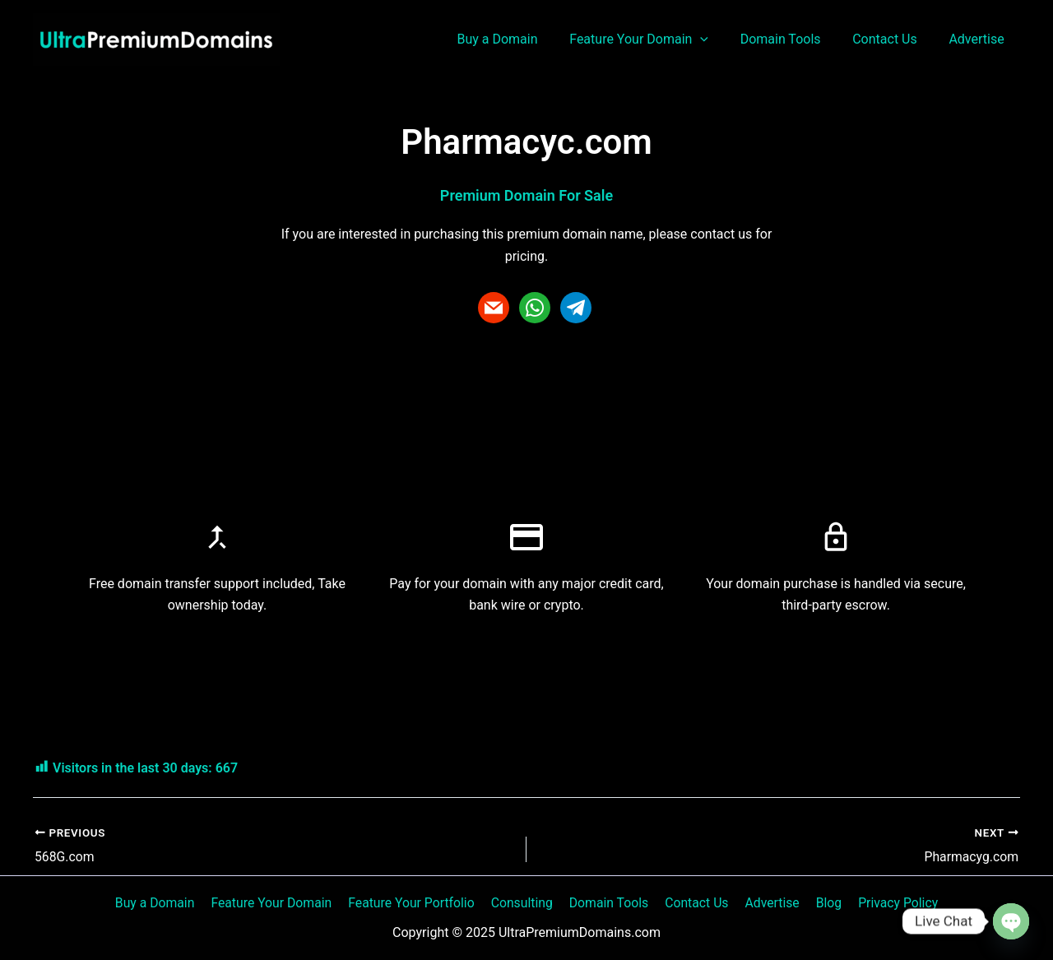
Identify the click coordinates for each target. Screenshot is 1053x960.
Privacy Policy (889, 902)
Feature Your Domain (658, 39)
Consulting (525, 902)
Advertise (979, 39)
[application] (720, 39)
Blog (822, 902)
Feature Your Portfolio (416, 902)
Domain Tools (794, 39)
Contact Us (892, 39)
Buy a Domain (521, 39)
